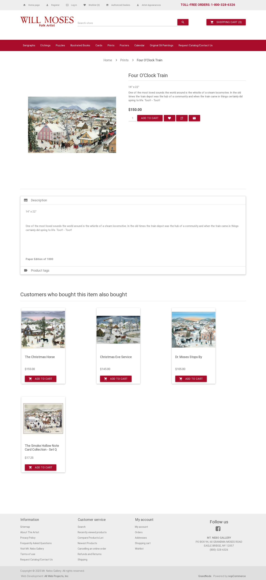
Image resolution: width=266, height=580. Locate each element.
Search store (85, 23)
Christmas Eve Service (116, 357)
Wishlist (139, 548)
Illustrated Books (80, 45)
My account (141, 526)
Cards (98, 45)
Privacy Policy (27, 537)
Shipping (82, 559)
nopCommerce (237, 576)
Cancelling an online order (92, 548)
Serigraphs (29, 45)
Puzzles (60, 45)
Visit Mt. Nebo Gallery (32, 548)
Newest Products (87, 543)
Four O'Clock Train (149, 60)
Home (108, 60)
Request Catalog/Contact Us (196, 45)
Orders (139, 532)
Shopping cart (143, 543)
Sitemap (25, 526)
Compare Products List (90, 537)
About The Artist (29, 532)
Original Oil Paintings (161, 45)
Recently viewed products (92, 532)
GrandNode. (205, 576)
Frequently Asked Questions (36, 543)
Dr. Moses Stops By (188, 357)
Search (82, 526)
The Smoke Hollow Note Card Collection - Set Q (42, 447)
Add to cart (150, 118)
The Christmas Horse (40, 357)
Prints (111, 45)
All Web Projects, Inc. (56, 576)
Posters (124, 45)
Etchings (46, 45)
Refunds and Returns (89, 554)
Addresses (141, 537)
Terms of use (27, 554)
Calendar (139, 45)
